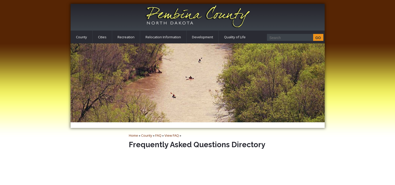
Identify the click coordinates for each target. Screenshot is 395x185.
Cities (102, 37)
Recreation (126, 37)
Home (133, 135)
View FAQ (172, 135)
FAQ (158, 135)
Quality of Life (235, 37)
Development (202, 37)
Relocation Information (163, 37)
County (81, 37)
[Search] (294, 37)
